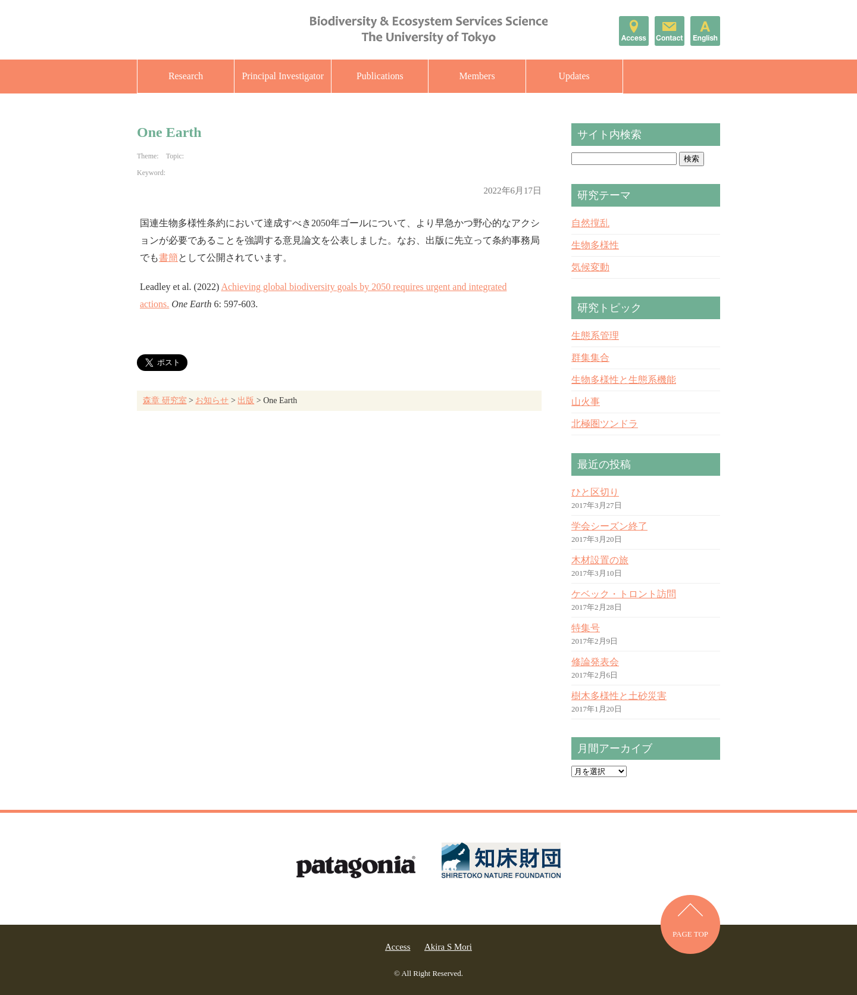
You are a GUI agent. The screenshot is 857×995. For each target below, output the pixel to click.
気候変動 (590, 267)
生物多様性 (595, 245)
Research (186, 76)
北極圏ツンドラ (604, 424)
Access (397, 947)
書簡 (168, 257)
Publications (380, 76)
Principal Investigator (283, 76)
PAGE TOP (690, 934)
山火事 (585, 402)
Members (477, 76)
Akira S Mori (448, 947)
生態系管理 (595, 335)
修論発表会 (595, 662)
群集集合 (590, 358)
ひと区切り (595, 492)
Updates (573, 76)
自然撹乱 (590, 223)
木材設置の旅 (599, 560)
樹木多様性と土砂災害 (619, 696)
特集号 (585, 628)
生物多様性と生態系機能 (623, 380)
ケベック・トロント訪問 (623, 594)
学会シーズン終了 (609, 526)
